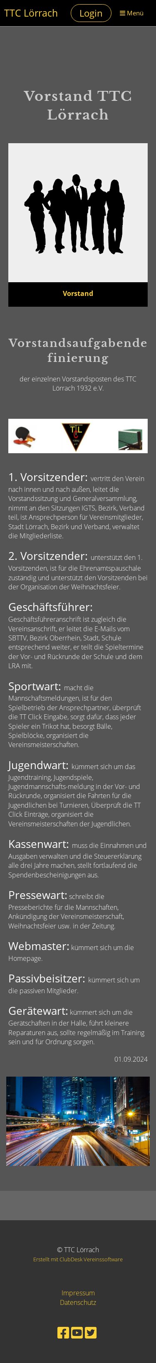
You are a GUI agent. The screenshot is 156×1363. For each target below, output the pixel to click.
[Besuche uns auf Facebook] (63, 1332)
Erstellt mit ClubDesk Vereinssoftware (78, 1259)
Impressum (78, 1292)
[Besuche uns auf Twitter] (91, 1332)
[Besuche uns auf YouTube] (77, 1332)
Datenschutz (78, 1302)
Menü (132, 13)
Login (91, 13)
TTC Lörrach (31, 13)
